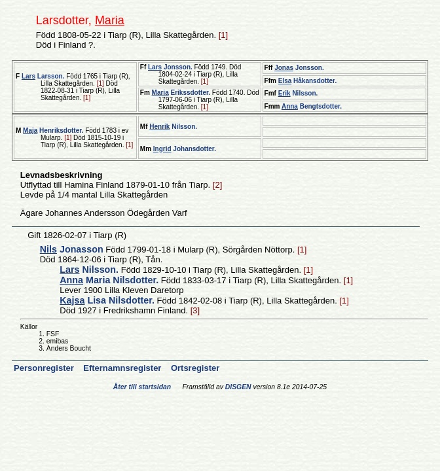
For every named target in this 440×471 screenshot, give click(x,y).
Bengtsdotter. (312, 106)
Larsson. (43, 76)
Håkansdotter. (307, 80)
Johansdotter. (184, 148)
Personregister (45, 368)
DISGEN (238, 387)
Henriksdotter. (53, 130)
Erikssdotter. (181, 92)
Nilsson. (298, 93)
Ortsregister (195, 368)
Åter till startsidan (142, 387)
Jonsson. (170, 67)
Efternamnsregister (123, 368)
